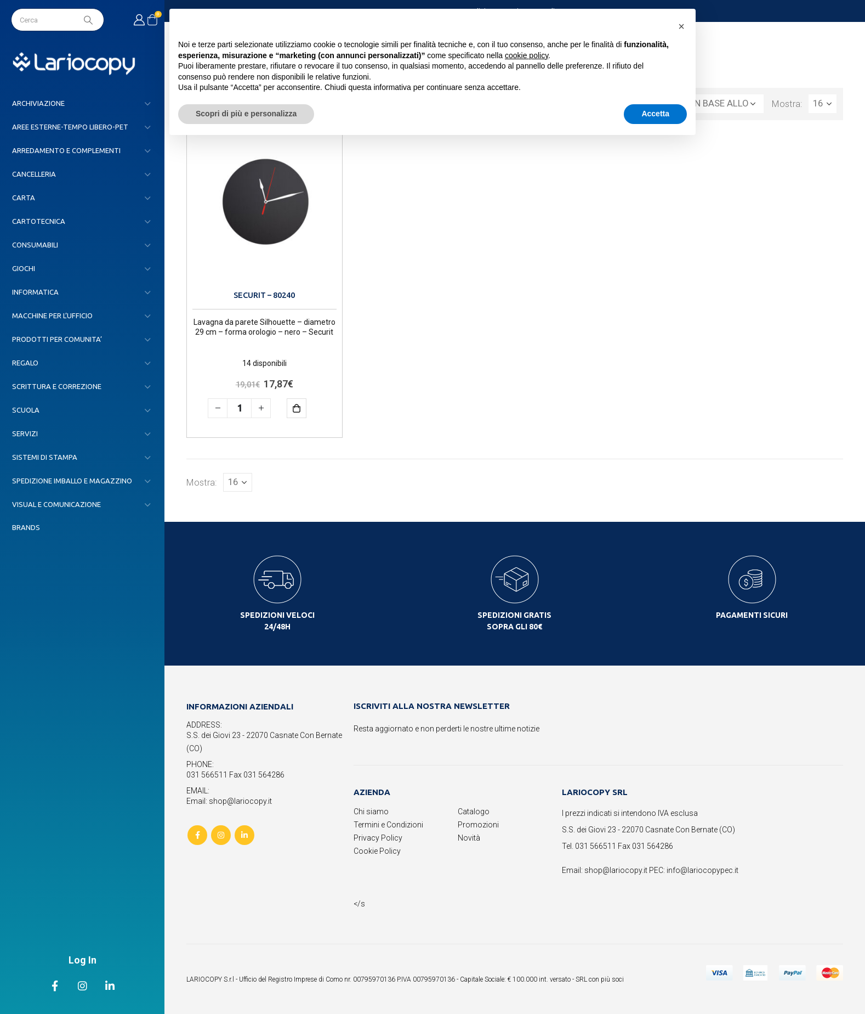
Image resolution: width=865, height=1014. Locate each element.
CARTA (23, 197)
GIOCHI (23, 268)
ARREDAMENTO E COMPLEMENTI (66, 150)
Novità (469, 837)
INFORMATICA (35, 292)
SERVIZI (25, 433)
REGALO (25, 363)
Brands (26, 527)
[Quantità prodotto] (239, 408)
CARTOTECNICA (38, 221)
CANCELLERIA (34, 174)
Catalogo (474, 811)
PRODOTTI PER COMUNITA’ (57, 339)
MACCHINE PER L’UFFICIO (52, 315)
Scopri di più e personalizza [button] (246, 113)
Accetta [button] (655, 113)
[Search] (89, 20)
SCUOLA (25, 410)
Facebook (197, 835)
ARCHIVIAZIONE (38, 103)
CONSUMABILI (35, 245)
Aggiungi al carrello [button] (304, 408)
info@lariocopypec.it (702, 870)
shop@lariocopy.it (615, 870)
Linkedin (244, 835)
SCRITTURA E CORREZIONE (56, 386)
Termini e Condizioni (388, 824)
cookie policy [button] (526, 55)
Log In (82, 960)
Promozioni (478, 824)
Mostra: (787, 103)
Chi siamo (371, 811)
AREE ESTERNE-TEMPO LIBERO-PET (70, 127)
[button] (681, 26)
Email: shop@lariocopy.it (229, 801)
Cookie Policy (377, 851)
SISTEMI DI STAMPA (44, 457)
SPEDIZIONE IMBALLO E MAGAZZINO (72, 481)
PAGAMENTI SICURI (752, 615)
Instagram (221, 835)
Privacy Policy (378, 837)
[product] (264, 209)
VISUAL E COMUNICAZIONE (56, 504)
